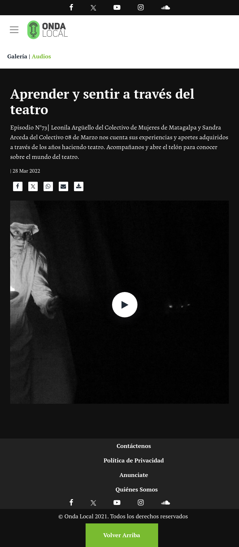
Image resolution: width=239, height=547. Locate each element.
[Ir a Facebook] (71, 502)
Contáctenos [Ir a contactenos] (133, 446)
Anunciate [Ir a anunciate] (133, 475)
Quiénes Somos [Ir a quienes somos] (137, 489)
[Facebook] (71, 7)
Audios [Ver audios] (41, 56)
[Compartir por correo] (63, 188)
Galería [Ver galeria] (17, 56)
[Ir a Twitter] (93, 8)
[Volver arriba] (120, 535)
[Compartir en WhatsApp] (48, 188)
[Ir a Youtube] (117, 7)
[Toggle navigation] (14, 30)
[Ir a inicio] (47, 30)
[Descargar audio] (78, 188)
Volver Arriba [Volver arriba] (121, 535)
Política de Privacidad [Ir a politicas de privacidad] (134, 460)
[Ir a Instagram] (141, 7)
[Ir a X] (93, 502)
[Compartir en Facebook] (17, 188)
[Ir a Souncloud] (165, 7)
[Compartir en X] (33, 188)
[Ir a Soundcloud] (165, 502)
